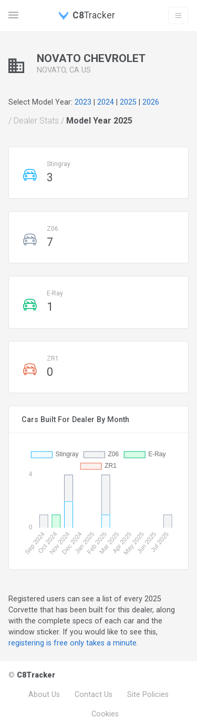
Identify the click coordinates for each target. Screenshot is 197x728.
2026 (150, 102)
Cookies (105, 714)
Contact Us (93, 694)
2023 (83, 102)
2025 (128, 102)
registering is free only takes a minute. (73, 643)
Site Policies (148, 694)
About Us (44, 694)
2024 (105, 102)
